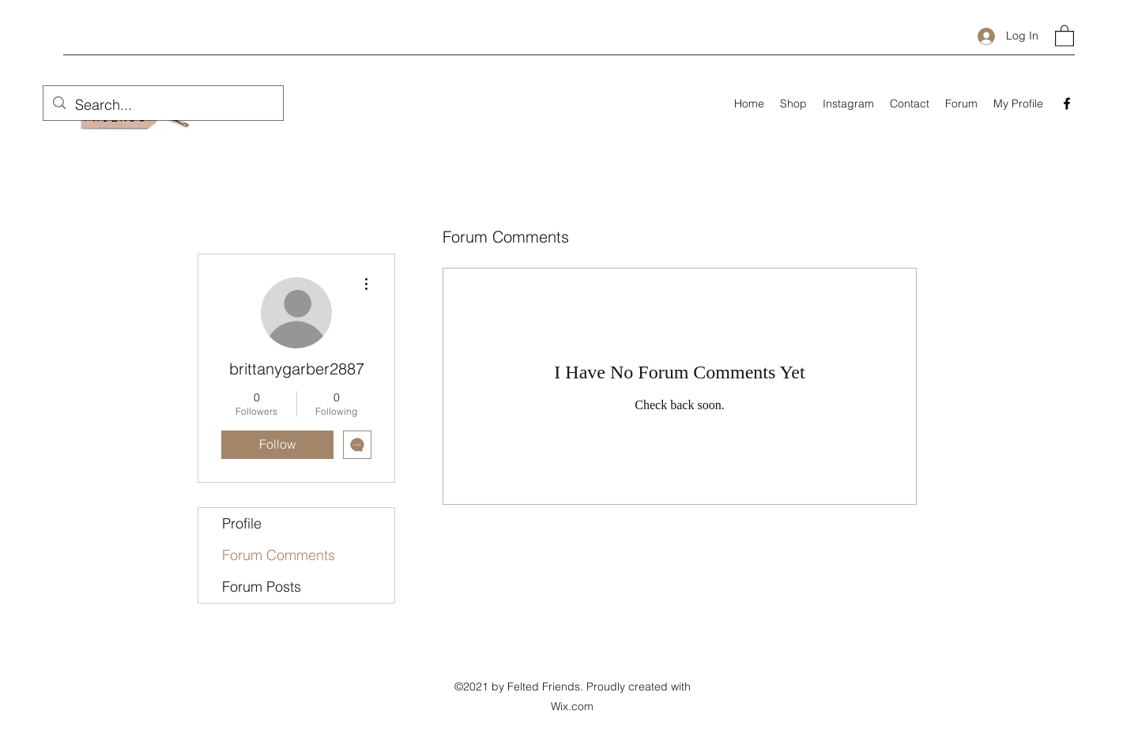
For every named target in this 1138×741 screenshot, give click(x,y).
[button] (1064, 35)
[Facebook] (1067, 103)
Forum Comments (278, 555)
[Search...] (162, 105)
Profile (242, 523)
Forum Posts (261, 586)
